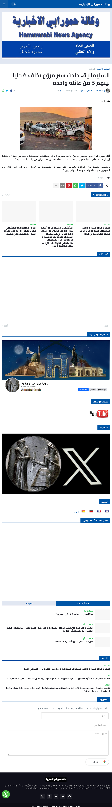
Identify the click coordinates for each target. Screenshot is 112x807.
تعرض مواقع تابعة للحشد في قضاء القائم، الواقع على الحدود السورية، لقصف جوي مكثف (20, 230)
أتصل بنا (44, 802)
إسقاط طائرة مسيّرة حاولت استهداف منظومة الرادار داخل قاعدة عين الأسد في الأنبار (94, 230)
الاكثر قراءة (83, 603)
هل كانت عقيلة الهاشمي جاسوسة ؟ (74, 641)
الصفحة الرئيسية (103, 69)
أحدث (106, 325)
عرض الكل (6, 194)
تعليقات (29, 603)
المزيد (76, 512)
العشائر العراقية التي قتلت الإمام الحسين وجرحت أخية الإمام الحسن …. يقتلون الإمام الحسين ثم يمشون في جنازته (49, 629)
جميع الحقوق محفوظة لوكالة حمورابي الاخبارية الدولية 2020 (55, 798)
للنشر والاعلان (65, 802)
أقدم (6, 325)
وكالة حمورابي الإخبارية (94, 4)
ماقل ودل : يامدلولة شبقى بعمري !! (74, 614)
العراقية (92, 69)
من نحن (53, 802)
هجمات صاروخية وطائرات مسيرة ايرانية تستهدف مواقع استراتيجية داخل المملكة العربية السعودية (58, 678)
